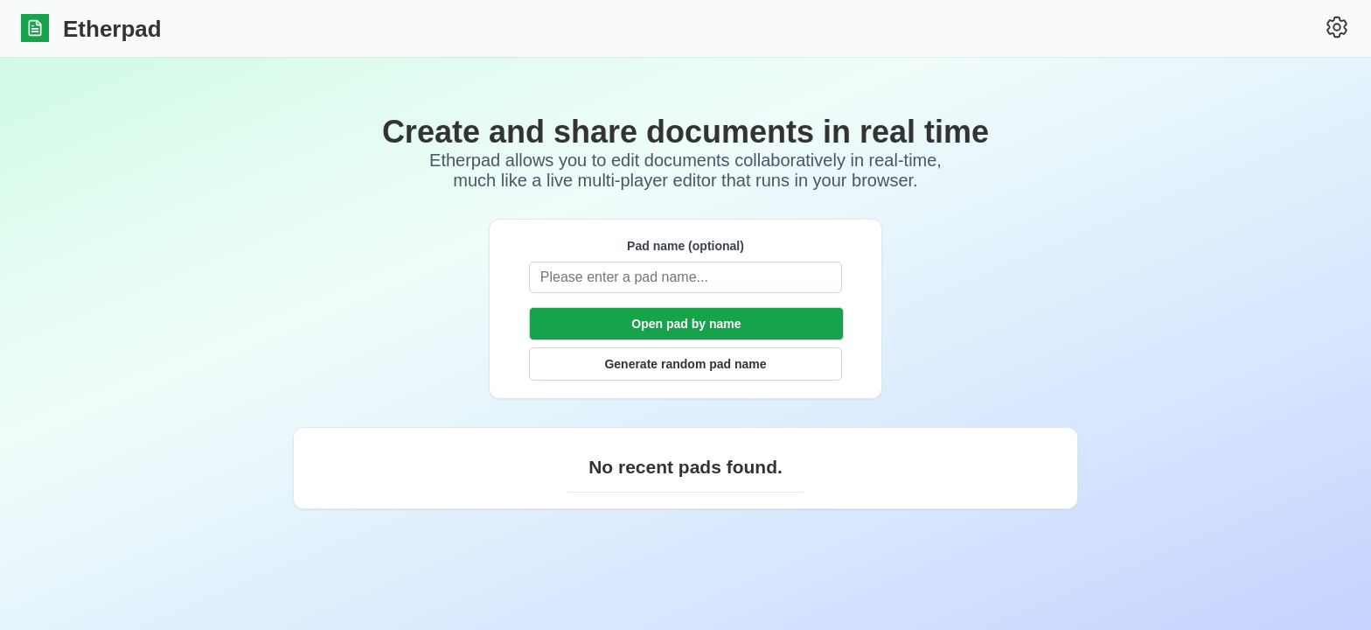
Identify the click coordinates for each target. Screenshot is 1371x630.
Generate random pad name (685, 364)
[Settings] (1337, 28)
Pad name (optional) (685, 246)
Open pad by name (686, 324)
